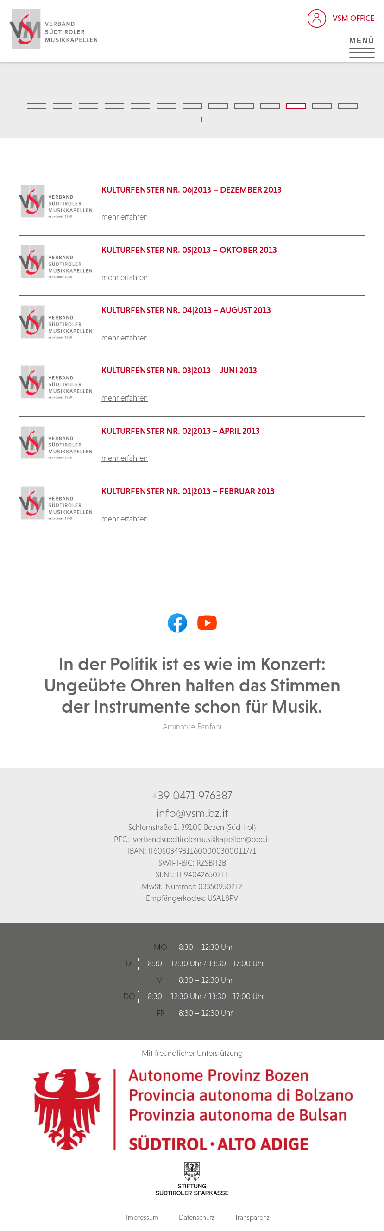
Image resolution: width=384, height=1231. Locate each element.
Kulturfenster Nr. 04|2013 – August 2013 (186, 310)
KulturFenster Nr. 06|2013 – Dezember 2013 (191, 190)
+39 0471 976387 (192, 795)
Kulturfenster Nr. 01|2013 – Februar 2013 (188, 491)
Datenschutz (196, 1217)
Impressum (142, 1217)
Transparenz (252, 1217)
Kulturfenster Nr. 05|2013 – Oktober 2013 (189, 250)
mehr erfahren (124, 216)
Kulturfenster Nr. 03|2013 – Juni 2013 (179, 370)
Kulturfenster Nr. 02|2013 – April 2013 (180, 431)
